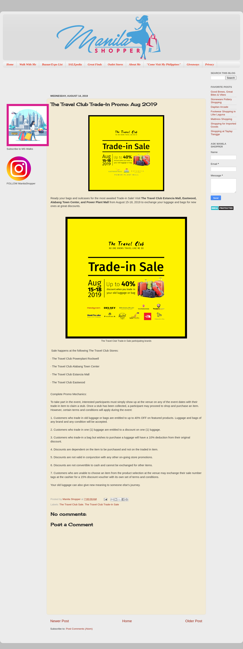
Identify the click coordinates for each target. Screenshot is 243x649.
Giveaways (193, 64)
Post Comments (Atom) (79, 628)
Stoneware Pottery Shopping (221, 101)
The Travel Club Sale (71, 504)
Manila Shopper (72, 499)
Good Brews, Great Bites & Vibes (222, 93)
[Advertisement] (119, 79)
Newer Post (59, 621)
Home (10, 64)
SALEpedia (75, 64)
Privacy (209, 64)
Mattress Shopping (221, 119)
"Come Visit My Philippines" (163, 64)
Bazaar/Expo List (52, 64)
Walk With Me (27, 64)
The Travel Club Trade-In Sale (102, 504)
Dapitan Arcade (219, 106)
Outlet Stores (115, 64)
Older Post (193, 621)
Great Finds (95, 64)
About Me (134, 64)
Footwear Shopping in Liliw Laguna (223, 113)
